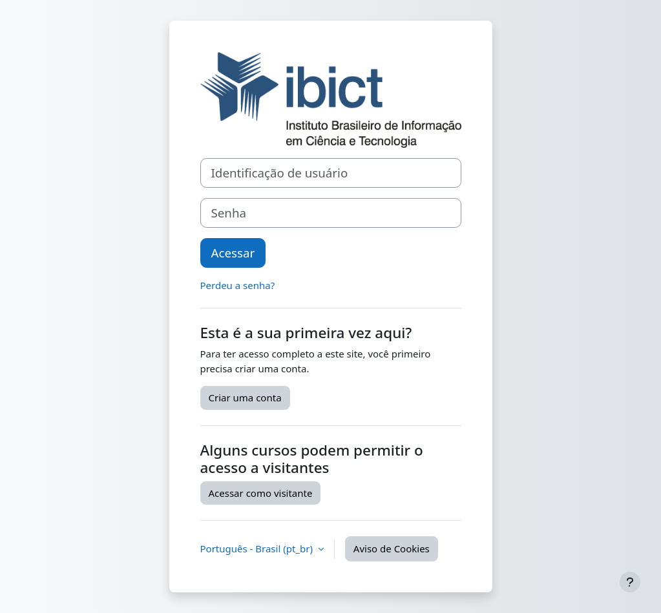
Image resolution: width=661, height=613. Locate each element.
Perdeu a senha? (237, 285)
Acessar (233, 253)
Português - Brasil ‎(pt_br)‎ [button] (257, 548)
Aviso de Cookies (391, 548)
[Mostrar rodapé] (630, 582)
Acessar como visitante (261, 493)
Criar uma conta (245, 397)
